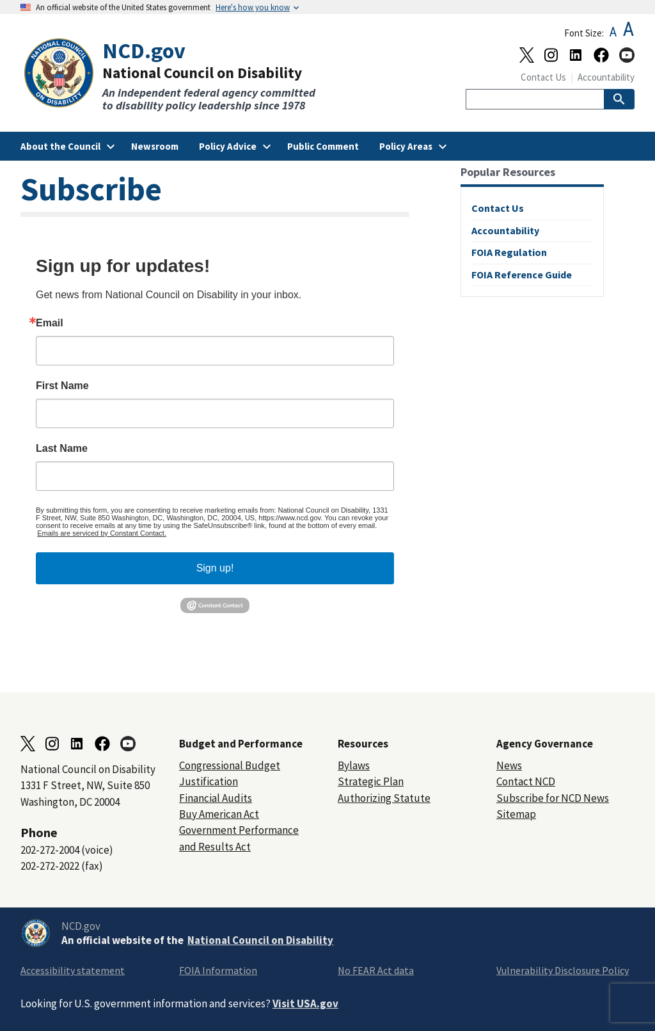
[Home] (174, 75)
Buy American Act (219, 814)
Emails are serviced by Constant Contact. (101, 533)
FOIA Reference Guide (521, 274)
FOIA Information (218, 970)
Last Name (62, 449)
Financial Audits (215, 798)
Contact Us (543, 77)
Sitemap (516, 814)
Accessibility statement (72, 970)
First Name (62, 386)
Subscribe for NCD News (552, 798)
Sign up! (215, 568)
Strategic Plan (371, 781)
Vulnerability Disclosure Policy (562, 970)
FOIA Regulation (509, 252)
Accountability (606, 77)
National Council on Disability (260, 940)
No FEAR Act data (376, 970)
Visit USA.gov (305, 1003)
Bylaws (354, 765)
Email (49, 323)
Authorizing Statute (384, 798)
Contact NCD (525, 781)
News (509, 765)
